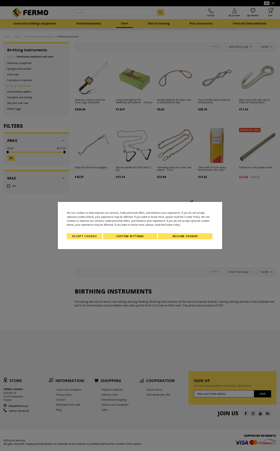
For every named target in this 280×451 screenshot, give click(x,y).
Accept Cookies (84, 236)
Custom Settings (130, 236)
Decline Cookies (185, 236)
